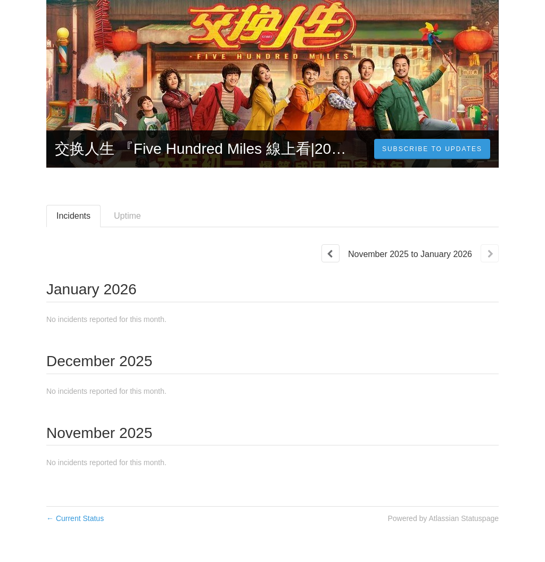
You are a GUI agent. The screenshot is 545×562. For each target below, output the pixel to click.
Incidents (73, 215)
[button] (432, 149)
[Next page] (490, 253)
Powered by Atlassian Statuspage (443, 518)
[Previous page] (330, 253)
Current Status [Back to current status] (75, 518)
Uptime (127, 215)
